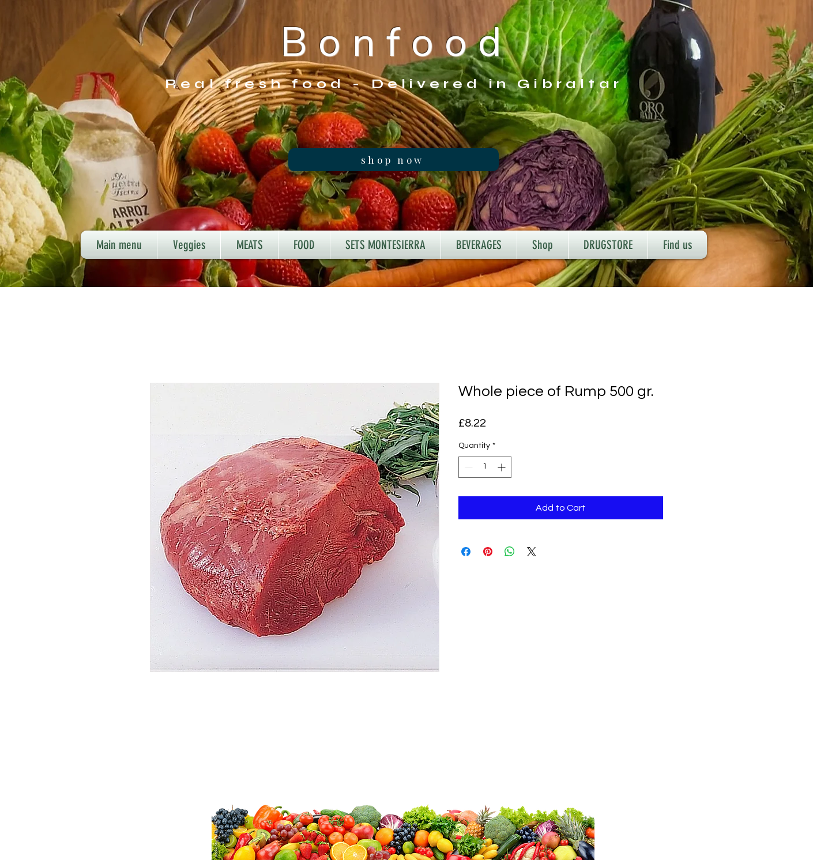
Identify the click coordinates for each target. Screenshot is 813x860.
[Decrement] (467, 467)
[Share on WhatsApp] (510, 552)
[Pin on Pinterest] (488, 552)
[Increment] (502, 467)
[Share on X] (532, 552)
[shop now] (393, 159)
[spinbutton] (485, 467)
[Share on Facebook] (466, 552)
